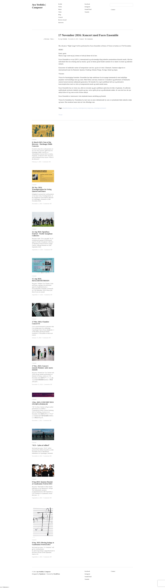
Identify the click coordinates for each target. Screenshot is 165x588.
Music (60, 9)
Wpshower (42, 574)
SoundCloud (88, 9)
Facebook (87, 4)
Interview (61, 22)
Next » (52, 39)
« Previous (46, 39)
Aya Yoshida (63, 39)
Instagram (87, 6)
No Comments (89, 39)
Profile (60, 4)
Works (60, 6)
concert (75, 108)
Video (60, 12)
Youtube (87, 12)
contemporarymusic (100, 108)
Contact (113, 9)
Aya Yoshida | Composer (43, 571)
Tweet (60, 115)
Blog (59, 14)
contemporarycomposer (85, 108)
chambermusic (67, 108)
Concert (60, 17)
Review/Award (62, 20)
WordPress (56, 574)
